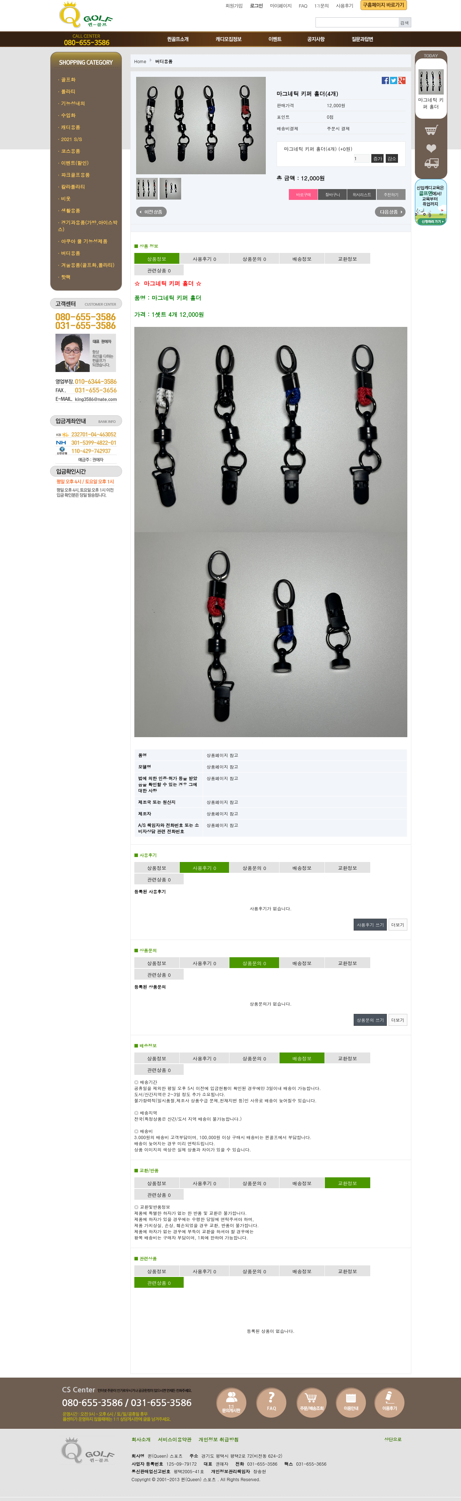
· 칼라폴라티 (71, 186)
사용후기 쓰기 (370, 925)
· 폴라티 (67, 91)
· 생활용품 (69, 210)
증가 (377, 158)
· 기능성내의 (71, 103)
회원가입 (234, 5)
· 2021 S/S (70, 139)
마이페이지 (281, 5)
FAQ (303, 5)
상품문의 (254, 258)
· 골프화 (67, 79)
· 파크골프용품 (74, 174)
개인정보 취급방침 (219, 1439)
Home (140, 61)
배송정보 (302, 258)
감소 (392, 158)
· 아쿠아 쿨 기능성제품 (83, 241)
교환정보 (347, 258)
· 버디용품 (69, 253)
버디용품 (164, 61)
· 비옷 (64, 198)
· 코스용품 (69, 151)
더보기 (397, 925)
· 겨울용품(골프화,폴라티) (86, 265)
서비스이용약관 (174, 1439)
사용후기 (344, 5)
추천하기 (391, 194)
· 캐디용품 (69, 127)
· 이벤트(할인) (73, 162)
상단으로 (393, 1439)
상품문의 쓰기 (370, 1020)
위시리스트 (362, 194)
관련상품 (159, 270)
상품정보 (156, 258)
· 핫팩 (64, 276)
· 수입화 (67, 115)
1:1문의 (321, 5)
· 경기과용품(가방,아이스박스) (87, 226)
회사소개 (141, 1439)
